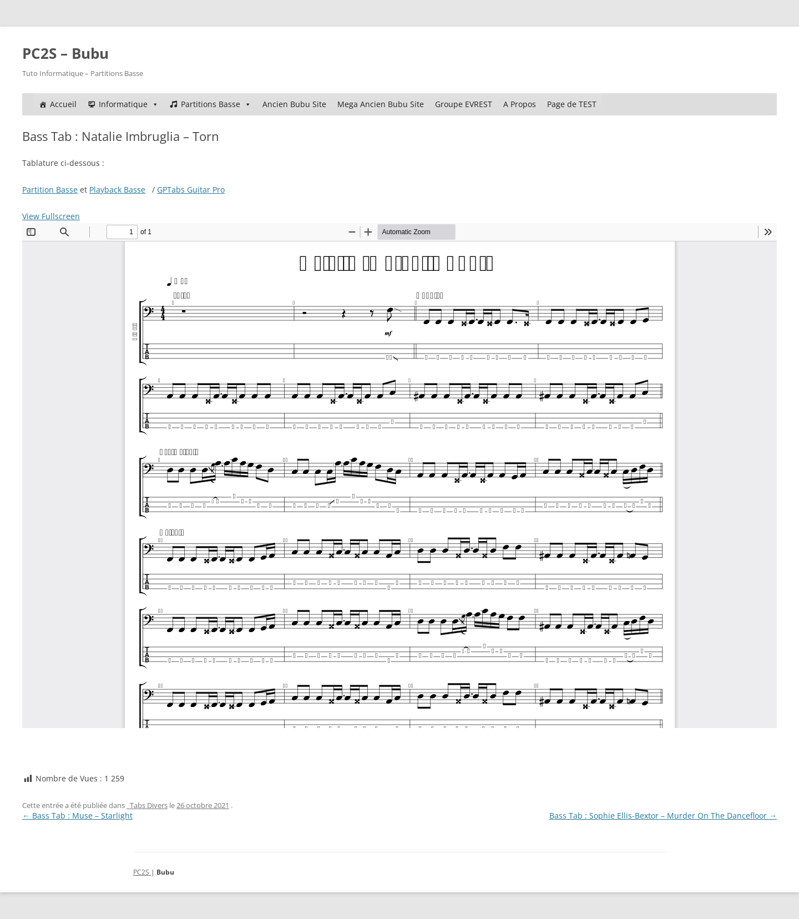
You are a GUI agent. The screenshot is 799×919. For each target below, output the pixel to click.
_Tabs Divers (147, 805)
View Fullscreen (51, 216)
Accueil (63, 104)
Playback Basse (117, 189)
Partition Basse (50, 189)
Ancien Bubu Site (294, 104)
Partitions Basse (216, 104)
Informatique (129, 104)
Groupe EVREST (463, 104)
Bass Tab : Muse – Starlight (77, 815)
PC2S (142, 872)
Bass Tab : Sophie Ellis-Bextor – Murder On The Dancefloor (663, 815)
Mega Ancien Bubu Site (380, 104)
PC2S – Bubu (65, 53)
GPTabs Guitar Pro (191, 189)
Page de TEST (571, 104)
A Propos (519, 104)
